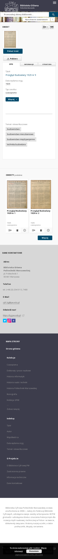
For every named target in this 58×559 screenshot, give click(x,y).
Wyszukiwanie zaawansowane (36, 19)
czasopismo (11, 92)
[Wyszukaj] (53, 14)
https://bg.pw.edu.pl (12, 315)
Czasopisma (12, 364)
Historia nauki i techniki (17, 382)
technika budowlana (16, 144)
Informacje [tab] (29, 64)
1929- (8, 84)
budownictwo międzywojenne (21, 139)
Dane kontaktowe (14, 483)
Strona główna (13, 348)
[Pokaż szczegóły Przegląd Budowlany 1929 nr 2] (48, 230)
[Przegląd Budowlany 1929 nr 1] (17, 194)
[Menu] (54, 2)
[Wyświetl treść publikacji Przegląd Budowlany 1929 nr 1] (17, 230)
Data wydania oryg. (15, 443)
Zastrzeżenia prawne (16, 471)
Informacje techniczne (16, 477)
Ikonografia (12, 394)
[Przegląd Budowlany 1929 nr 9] (10, 39)
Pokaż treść (13, 51)
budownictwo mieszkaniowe (20, 134)
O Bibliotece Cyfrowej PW (18, 465)
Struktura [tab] (47, 64)
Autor (9, 431)
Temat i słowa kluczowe (17, 449)
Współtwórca (13, 437)
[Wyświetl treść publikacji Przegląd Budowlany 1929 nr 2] (41, 230)
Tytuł (9, 425)
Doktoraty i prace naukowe (19, 370)
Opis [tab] (11, 64)
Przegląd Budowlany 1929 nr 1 (17, 212)
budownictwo (13, 129)
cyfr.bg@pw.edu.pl (11, 302)
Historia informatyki (15, 376)
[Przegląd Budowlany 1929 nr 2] (41, 194)
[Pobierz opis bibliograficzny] (9, 230)
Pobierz (12, 58)
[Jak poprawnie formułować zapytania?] (53, 19)
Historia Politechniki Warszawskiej (22, 388)
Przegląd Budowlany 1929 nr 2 (40, 212)
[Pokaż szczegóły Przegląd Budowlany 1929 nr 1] (24, 230)
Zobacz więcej (13, 409)
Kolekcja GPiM (13, 400)
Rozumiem (34, 551)
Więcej (45, 238)
